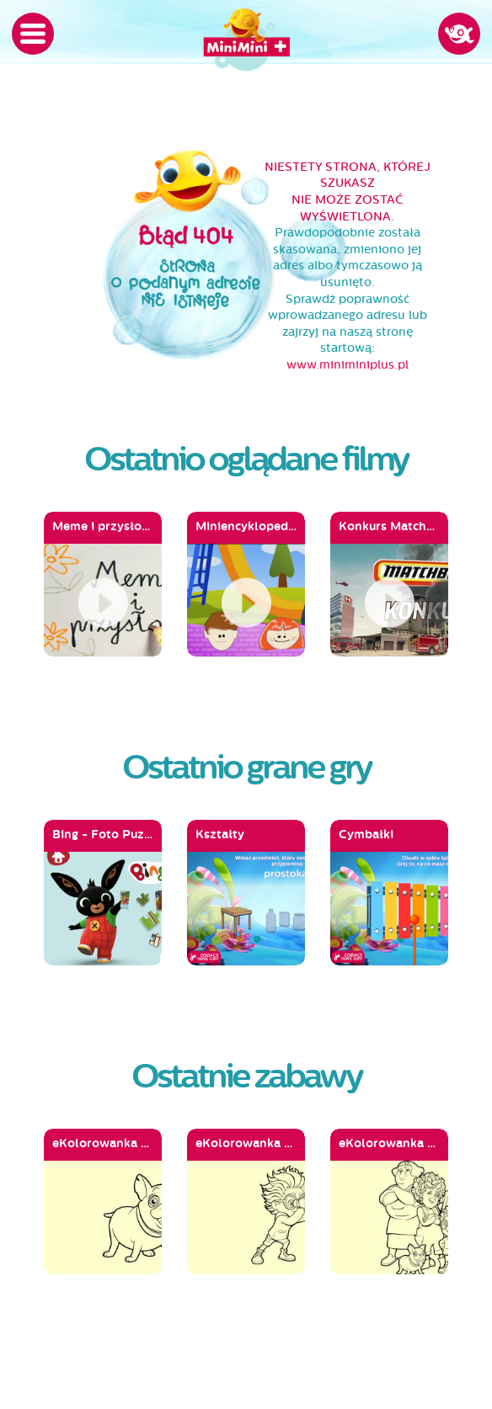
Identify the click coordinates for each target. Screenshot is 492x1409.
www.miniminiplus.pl (347, 365)
